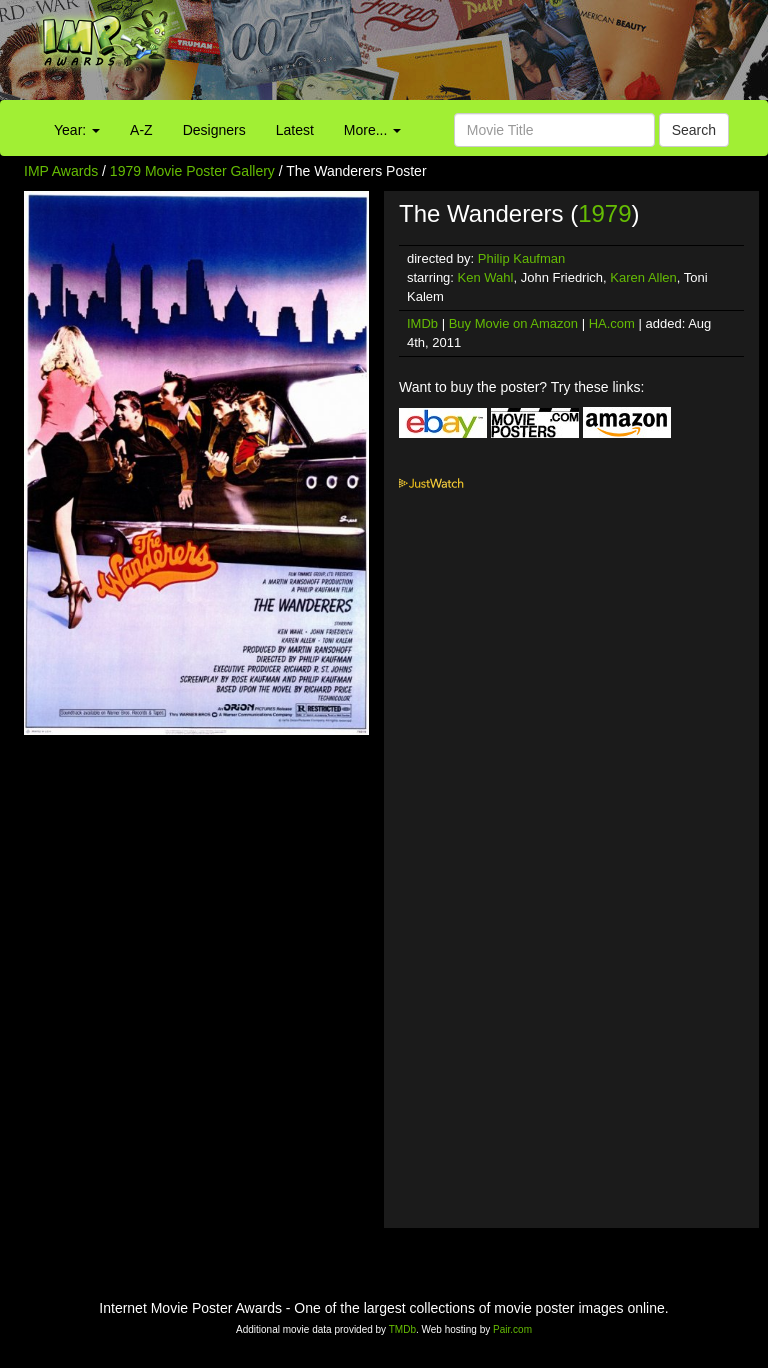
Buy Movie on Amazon (513, 323)
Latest (295, 130)
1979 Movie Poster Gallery (192, 171)
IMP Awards (61, 171)
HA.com (612, 323)
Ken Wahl (486, 277)
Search (694, 130)
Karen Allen (643, 277)
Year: (77, 130)
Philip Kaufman (521, 258)
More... (372, 130)
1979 (604, 213)
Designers (214, 130)
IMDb (422, 323)
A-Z (141, 130)
